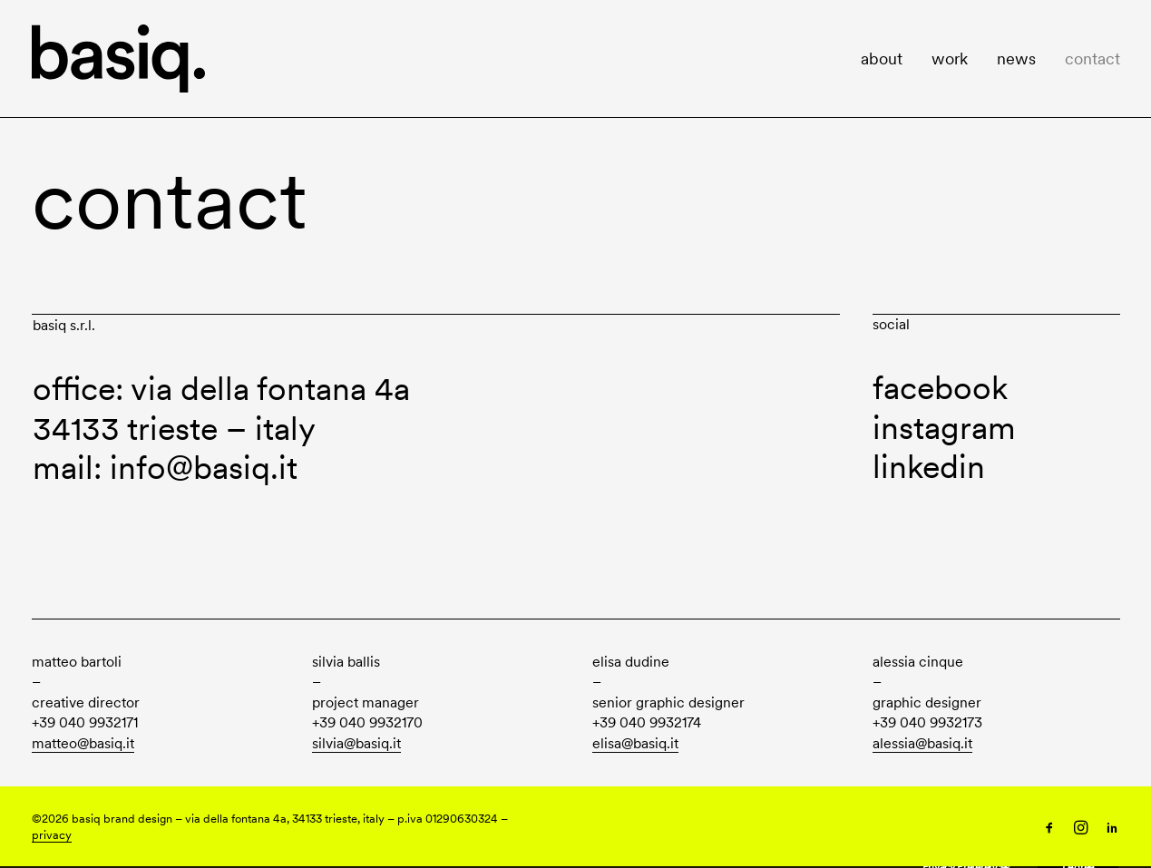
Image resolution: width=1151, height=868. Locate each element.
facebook (940, 387)
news (1016, 58)
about (881, 58)
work (950, 58)
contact (1092, 58)
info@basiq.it (204, 467)
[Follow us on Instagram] (1081, 830)
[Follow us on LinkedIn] (1112, 830)
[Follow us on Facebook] (1049, 830)
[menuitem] (888, 58)
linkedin (929, 466)
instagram (944, 427)
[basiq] (119, 58)
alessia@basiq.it (922, 743)
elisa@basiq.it (635, 743)
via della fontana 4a (270, 388)
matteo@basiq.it (83, 743)
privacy (52, 835)
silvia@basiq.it (356, 743)
